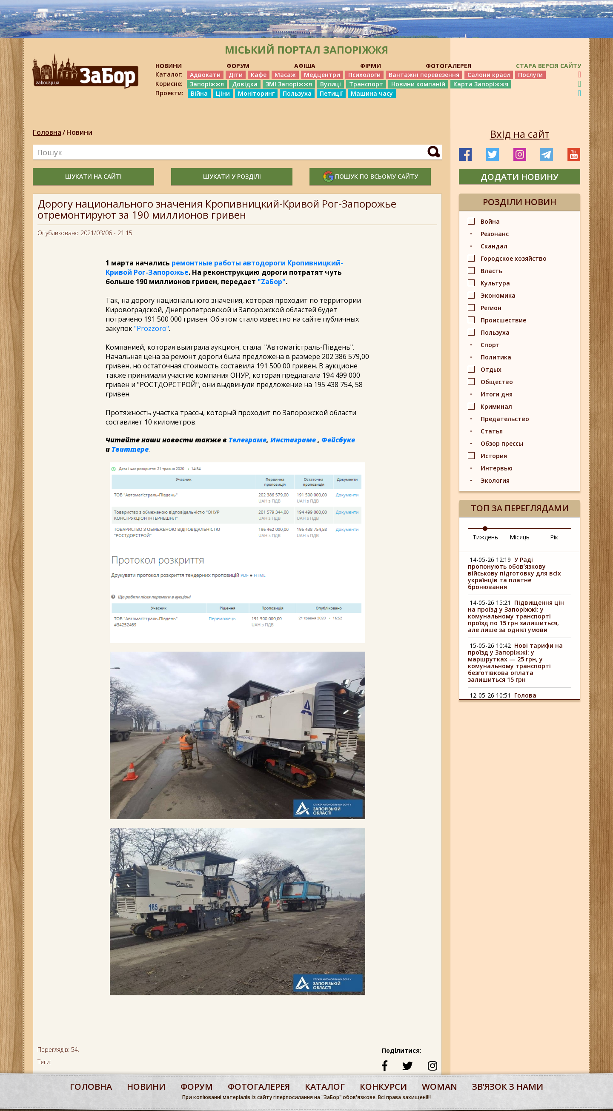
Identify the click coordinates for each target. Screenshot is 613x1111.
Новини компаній (418, 84)
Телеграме (247, 439)
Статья (492, 431)
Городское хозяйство (514, 258)
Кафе (258, 75)
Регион (491, 308)
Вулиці (330, 84)
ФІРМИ (370, 66)
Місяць (520, 537)
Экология (495, 480)
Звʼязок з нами (507, 1086)
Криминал (496, 406)
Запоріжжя (207, 84)
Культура (495, 283)
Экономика (498, 295)
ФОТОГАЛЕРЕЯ (448, 66)
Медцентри (322, 75)
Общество (497, 382)
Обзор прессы (502, 443)
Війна (199, 93)
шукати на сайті (93, 176)
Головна (47, 132)
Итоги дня (497, 394)
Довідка (245, 84)
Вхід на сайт (520, 134)
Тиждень (485, 537)
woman (439, 1086)
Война (490, 221)
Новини (79, 132)
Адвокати (205, 75)
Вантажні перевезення (424, 75)
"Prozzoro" (151, 328)
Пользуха (297, 93)
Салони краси (488, 75)
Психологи (364, 75)
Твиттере (130, 449)
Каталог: (169, 74)
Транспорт (366, 84)
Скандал (494, 246)
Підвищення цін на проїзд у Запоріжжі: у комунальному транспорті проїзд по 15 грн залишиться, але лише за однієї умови (516, 616)
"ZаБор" (272, 281)
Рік (554, 537)
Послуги (530, 75)
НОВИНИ (168, 66)
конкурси (383, 1086)
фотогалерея (259, 1086)
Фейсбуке (338, 439)
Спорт (490, 345)
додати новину (520, 176)
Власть (491, 271)
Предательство (505, 419)
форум (196, 1086)
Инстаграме (293, 439)
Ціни (223, 93)
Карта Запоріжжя (480, 84)
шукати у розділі (232, 176)
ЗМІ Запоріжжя (289, 84)
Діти (236, 75)
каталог (325, 1086)
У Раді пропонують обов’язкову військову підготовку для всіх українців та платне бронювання (514, 573)
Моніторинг (256, 93)
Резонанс (495, 234)
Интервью (497, 468)
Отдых (491, 369)
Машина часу (372, 93)
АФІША (304, 66)
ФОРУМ (237, 66)
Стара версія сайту (548, 66)
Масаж (285, 75)
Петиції (331, 93)
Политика (496, 357)
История (494, 456)
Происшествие (503, 320)
